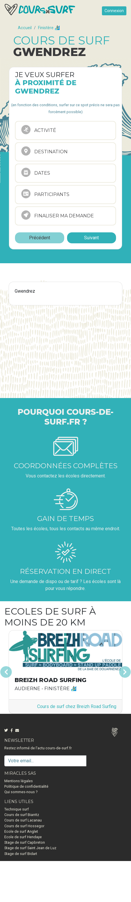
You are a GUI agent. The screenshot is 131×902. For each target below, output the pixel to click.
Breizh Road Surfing (50, 680)
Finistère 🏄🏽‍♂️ (49, 27)
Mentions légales (18, 781)
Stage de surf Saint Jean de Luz (30, 848)
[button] (13, 672)
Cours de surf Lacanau (23, 820)
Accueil (25, 27)
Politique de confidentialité (26, 786)
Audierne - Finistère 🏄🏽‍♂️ (46, 688)
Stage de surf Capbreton (24, 842)
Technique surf (16, 809)
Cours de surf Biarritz (21, 815)
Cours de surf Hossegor (24, 826)
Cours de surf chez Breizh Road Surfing (76, 706)
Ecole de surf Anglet (21, 831)
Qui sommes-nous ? (20, 792)
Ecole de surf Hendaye (23, 837)
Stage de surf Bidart (20, 853)
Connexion (114, 10)
